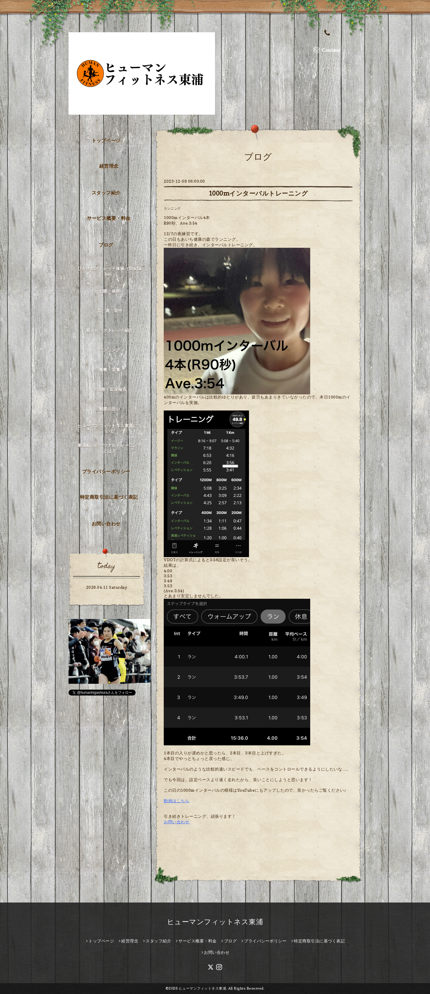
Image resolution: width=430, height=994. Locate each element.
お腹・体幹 (109, 291)
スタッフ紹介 (106, 193)
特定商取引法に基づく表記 (109, 497)
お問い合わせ (176, 821)
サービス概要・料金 (109, 218)
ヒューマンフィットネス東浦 (215, 921)
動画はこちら (176, 800)
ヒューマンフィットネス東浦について (109, 428)
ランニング (172, 208)
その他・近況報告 (110, 389)
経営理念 (109, 166)
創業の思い (109, 408)
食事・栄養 (109, 369)
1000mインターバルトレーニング (258, 193)
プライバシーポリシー (106, 471)
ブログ (106, 245)
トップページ (106, 140)
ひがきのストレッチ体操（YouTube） (109, 271)
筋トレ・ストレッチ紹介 (109, 330)
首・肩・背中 (109, 310)
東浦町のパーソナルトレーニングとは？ (109, 448)
